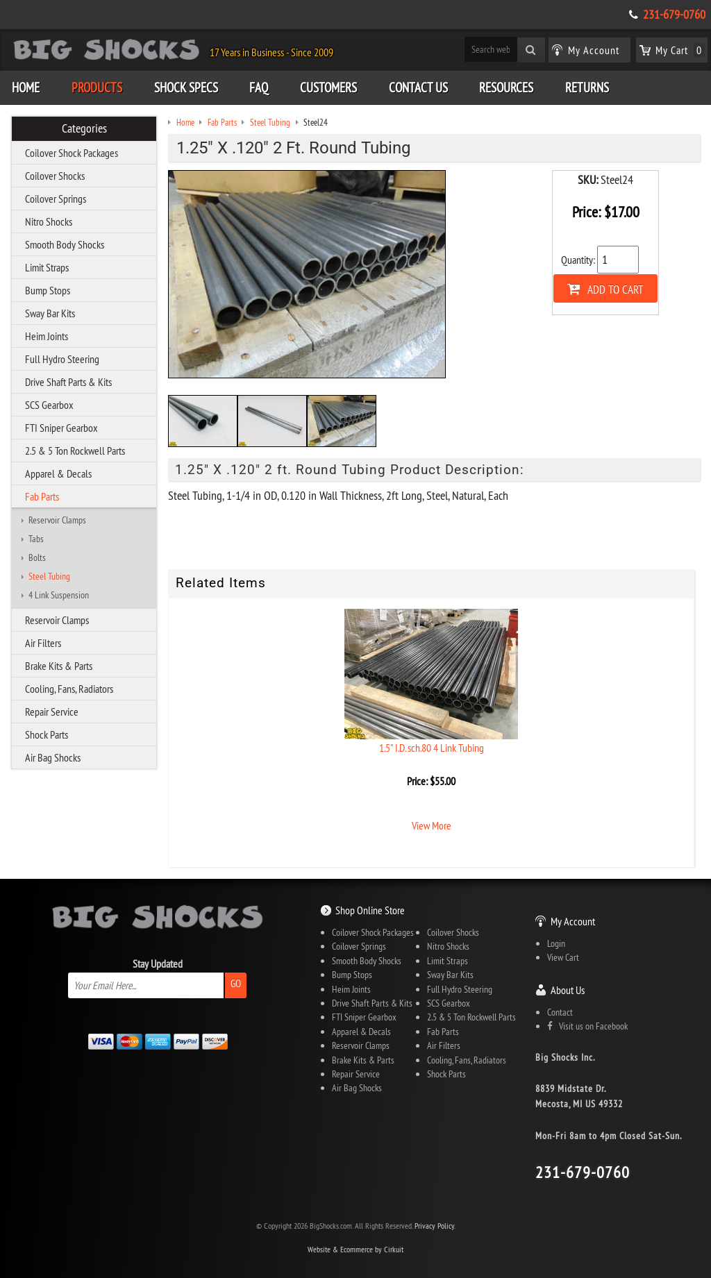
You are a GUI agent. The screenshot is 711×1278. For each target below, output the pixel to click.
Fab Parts (42, 496)
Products (97, 87)
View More (431, 825)
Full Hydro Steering (62, 359)
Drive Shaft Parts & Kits (68, 382)
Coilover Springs (55, 198)
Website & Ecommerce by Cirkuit (355, 1249)
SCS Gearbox (49, 405)
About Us (568, 990)
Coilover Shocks (55, 176)
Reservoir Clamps (57, 520)
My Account (573, 921)
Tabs (36, 538)
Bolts (37, 557)
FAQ (258, 87)
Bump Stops (47, 290)
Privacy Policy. (435, 1225)
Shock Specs (186, 87)
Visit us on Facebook (587, 1026)
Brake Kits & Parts (58, 666)
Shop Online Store (370, 910)
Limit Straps (47, 267)
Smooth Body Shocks (64, 244)
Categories (84, 128)
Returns (587, 87)
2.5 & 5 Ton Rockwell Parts (75, 450)
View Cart (563, 957)
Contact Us (418, 87)
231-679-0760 (674, 14)
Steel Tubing (49, 576)
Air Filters (43, 643)
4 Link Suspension (58, 595)
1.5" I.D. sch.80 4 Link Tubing (431, 748)
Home (26, 87)
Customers (328, 87)
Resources (506, 87)
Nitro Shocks (48, 221)
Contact (560, 1012)
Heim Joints (46, 336)
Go (236, 983)
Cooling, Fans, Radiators (69, 689)
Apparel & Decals (58, 473)
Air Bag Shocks (53, 757)
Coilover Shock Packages (71, 153)
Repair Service (51, 711)
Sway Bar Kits (50, 313)
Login (556, 943)
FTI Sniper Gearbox (61, 428)
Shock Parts (46, 734)
